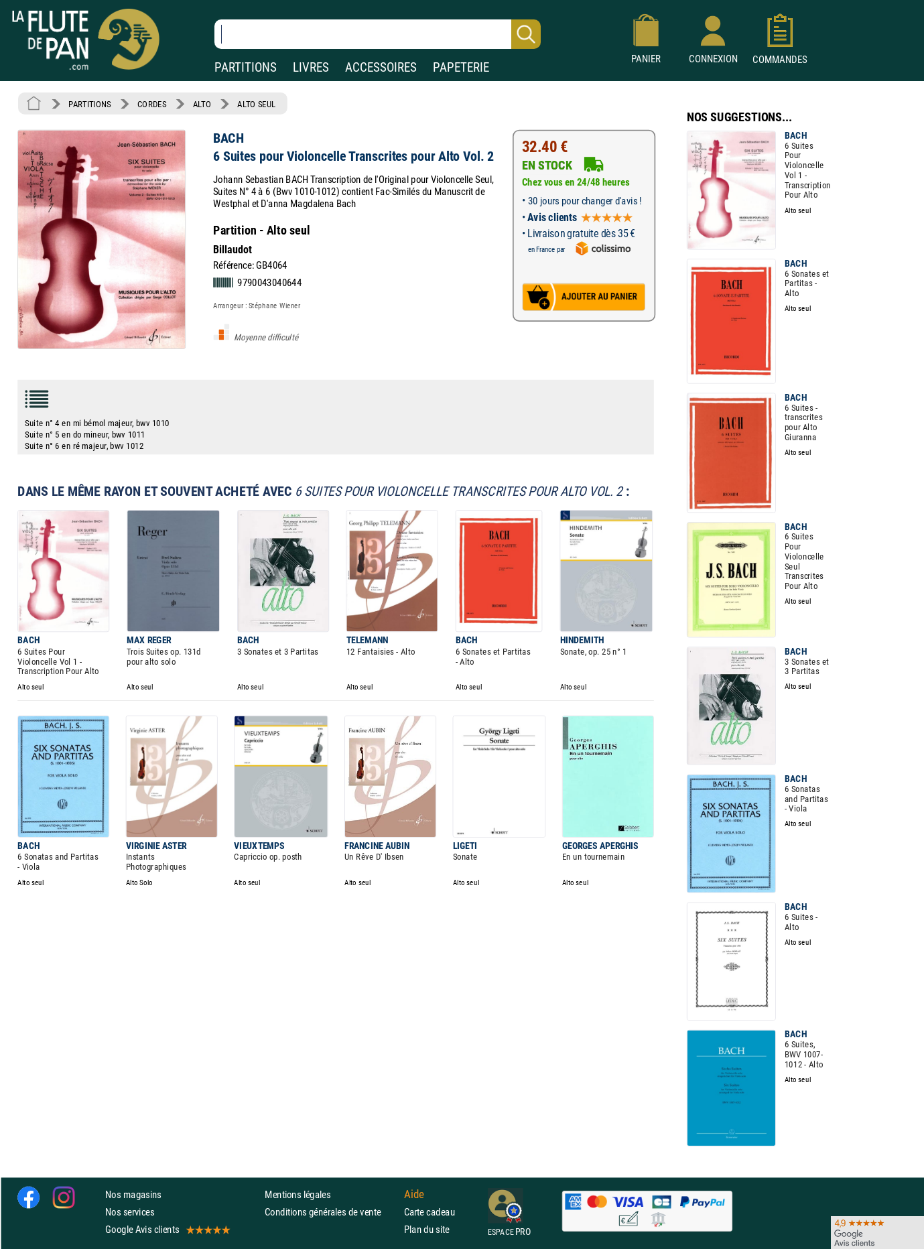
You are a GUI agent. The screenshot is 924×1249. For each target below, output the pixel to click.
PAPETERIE (461, 67)
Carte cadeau (429, 1212)
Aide (414, 1194)
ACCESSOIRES (381, 67)
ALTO (202, 103)
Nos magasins (133, 1194)
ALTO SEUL (256, 103)
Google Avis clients (166, 1229)
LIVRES (311, 67)
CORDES (151, 103)
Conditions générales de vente (331, 1212)
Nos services (129, 1212)
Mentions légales (297, 1194)
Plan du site (427, 1229)
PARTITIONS (245, 67)
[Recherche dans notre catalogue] (377, 34)
